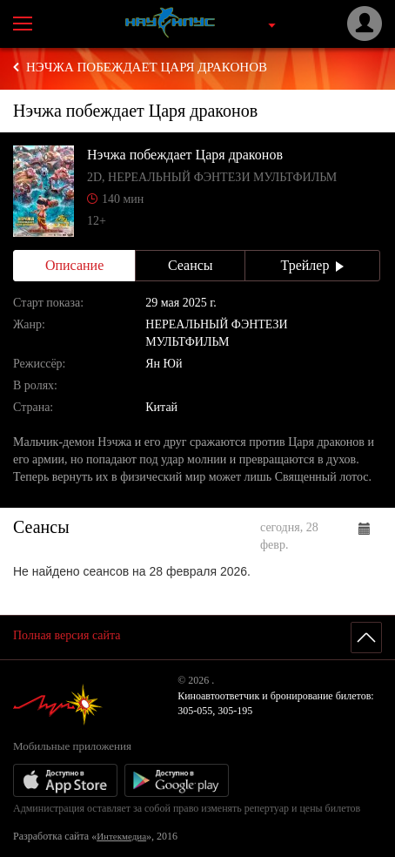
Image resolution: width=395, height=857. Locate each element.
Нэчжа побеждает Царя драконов (146, 67)
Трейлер (313, 265)
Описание (74, 265)
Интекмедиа (121, 836)
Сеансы (190, 265)
